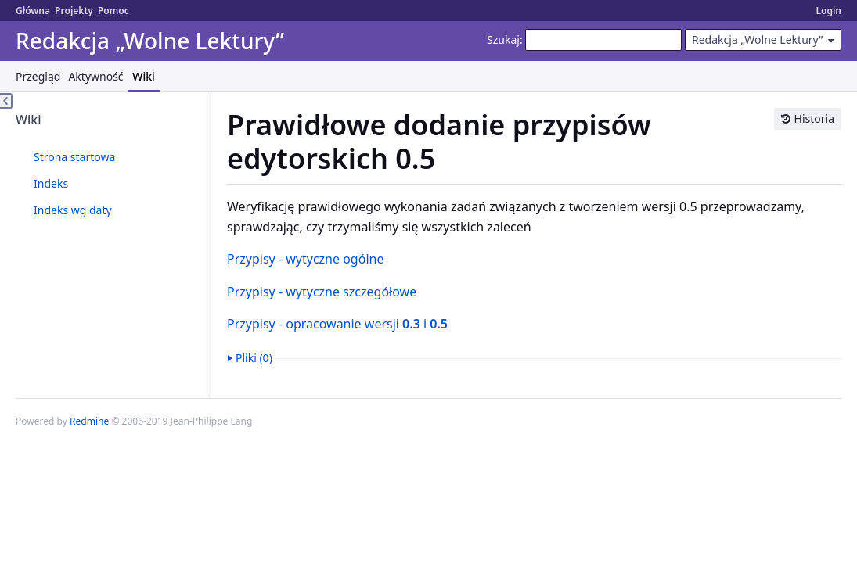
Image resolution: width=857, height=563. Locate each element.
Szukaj (503, 39)
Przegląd (38, 76)
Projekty (74, 10)
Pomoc (113, 10)
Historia (814, 118)
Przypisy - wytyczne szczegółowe (321, 291)
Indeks (51, 183)
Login (828, 10)
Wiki (143, 76)
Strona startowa (74, 156)
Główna (33, 10)
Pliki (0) (254, 357)
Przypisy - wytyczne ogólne (305, 258)
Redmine (89, 421)
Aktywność (95, 76)
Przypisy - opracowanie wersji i (337, 323)
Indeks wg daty (73, 210)
